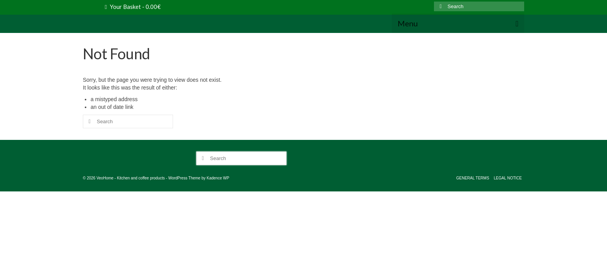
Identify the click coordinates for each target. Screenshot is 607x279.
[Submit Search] (440, 6)
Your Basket (133, 6)
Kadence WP (218, 187)
